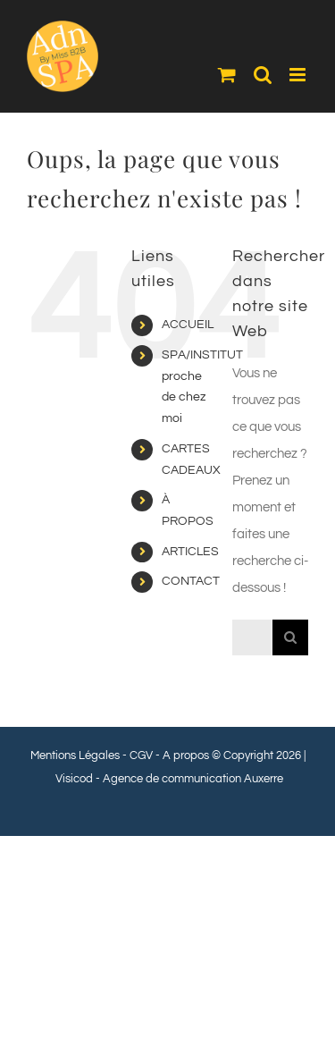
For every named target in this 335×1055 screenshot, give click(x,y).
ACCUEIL (188, 324)
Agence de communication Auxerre (193, 778)
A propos (186, 755)
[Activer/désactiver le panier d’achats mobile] (227, 74)
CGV (141, 755)
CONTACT (191, 581)
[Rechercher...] (252, 637)
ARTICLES (190, 551)
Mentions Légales (75, 755)
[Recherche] (290, 637)
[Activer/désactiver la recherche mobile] (263, 74)
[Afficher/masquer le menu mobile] (298, 74)
